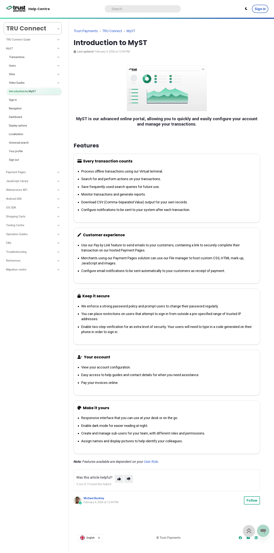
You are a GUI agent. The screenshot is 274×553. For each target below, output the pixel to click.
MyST (131, 31)
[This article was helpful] (119, 479)
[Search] (143, 9)
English (87, 537)
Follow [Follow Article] (252, 500)
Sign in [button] (260, 9)
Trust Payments (86, 31)
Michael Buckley (94, 498)
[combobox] (90, 538)
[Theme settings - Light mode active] (246, 9)
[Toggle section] (59, 40)
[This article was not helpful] (128, 479)
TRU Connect (112, 31)
